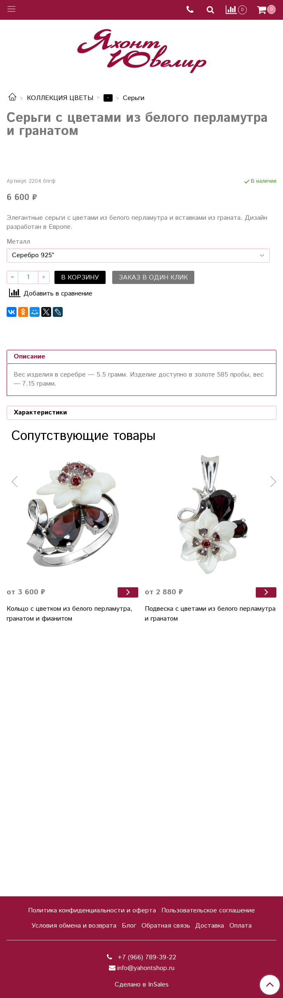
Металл (18, 501)
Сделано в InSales (142, 985)
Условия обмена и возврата (73, 926)
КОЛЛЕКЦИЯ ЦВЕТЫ (60, 98)
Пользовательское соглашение (208, 910)
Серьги (133, 98)
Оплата (240, 926)
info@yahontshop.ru (146, 968)
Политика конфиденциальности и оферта (92, 910)
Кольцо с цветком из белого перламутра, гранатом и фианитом (69, 873)
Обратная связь (166, 926)
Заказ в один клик (153, 537)
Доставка (209, 926)
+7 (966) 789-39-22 (146, 957)
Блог (129, 926)
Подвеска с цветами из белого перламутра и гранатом (210, 873)
